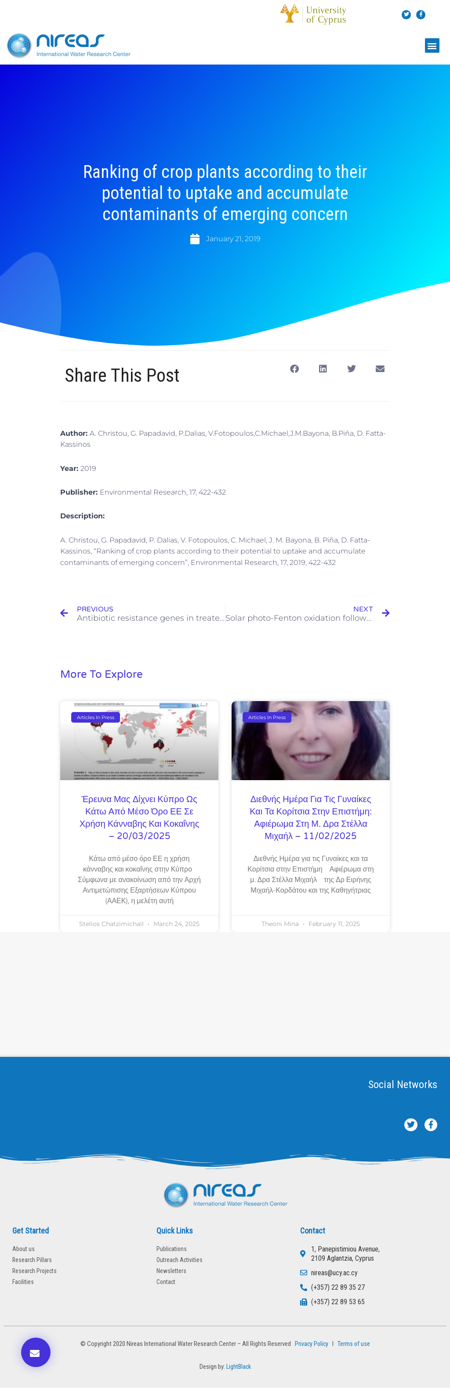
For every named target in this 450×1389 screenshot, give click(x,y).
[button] (432, 45)
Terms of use (354, 1345)
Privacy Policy (310, 1345)
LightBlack (238, 1367)
